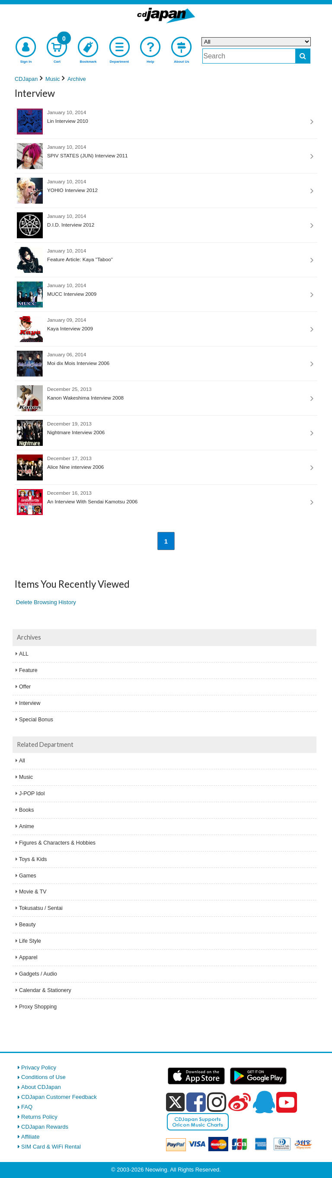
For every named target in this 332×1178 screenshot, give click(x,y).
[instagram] (217, 1102)
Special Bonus (36, 720)
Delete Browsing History (46, 602)
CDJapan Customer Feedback (59, 1097)
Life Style (30, 941)
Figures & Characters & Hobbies (57, 843)
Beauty (27, 925)
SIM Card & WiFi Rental (51, 1146)
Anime (26, 826)
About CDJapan (41, 1087)
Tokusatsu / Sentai (41, 908)
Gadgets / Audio (38, 974)
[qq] (263, 1102)
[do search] (302, 56)
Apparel (28, 957)
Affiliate (30, 1136)
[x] (175, 1103)
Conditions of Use (43, 1077)
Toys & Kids (33, 859)
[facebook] (196, 1102)
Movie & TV (33, 892)
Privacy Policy (38, 1067)
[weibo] (239, 1102)
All (22, 761)
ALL (24, 654)
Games (27, 876)
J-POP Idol (32, 794)
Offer (25, 687)
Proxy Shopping (38, 1007)
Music (26, 777)
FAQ (26, 1107)
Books (26, 810)
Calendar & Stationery (45, 990)
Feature (28, 670)
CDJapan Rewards (44, 1127)
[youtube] (286, 1103)
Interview (29, 703)
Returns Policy (39, 1117)
